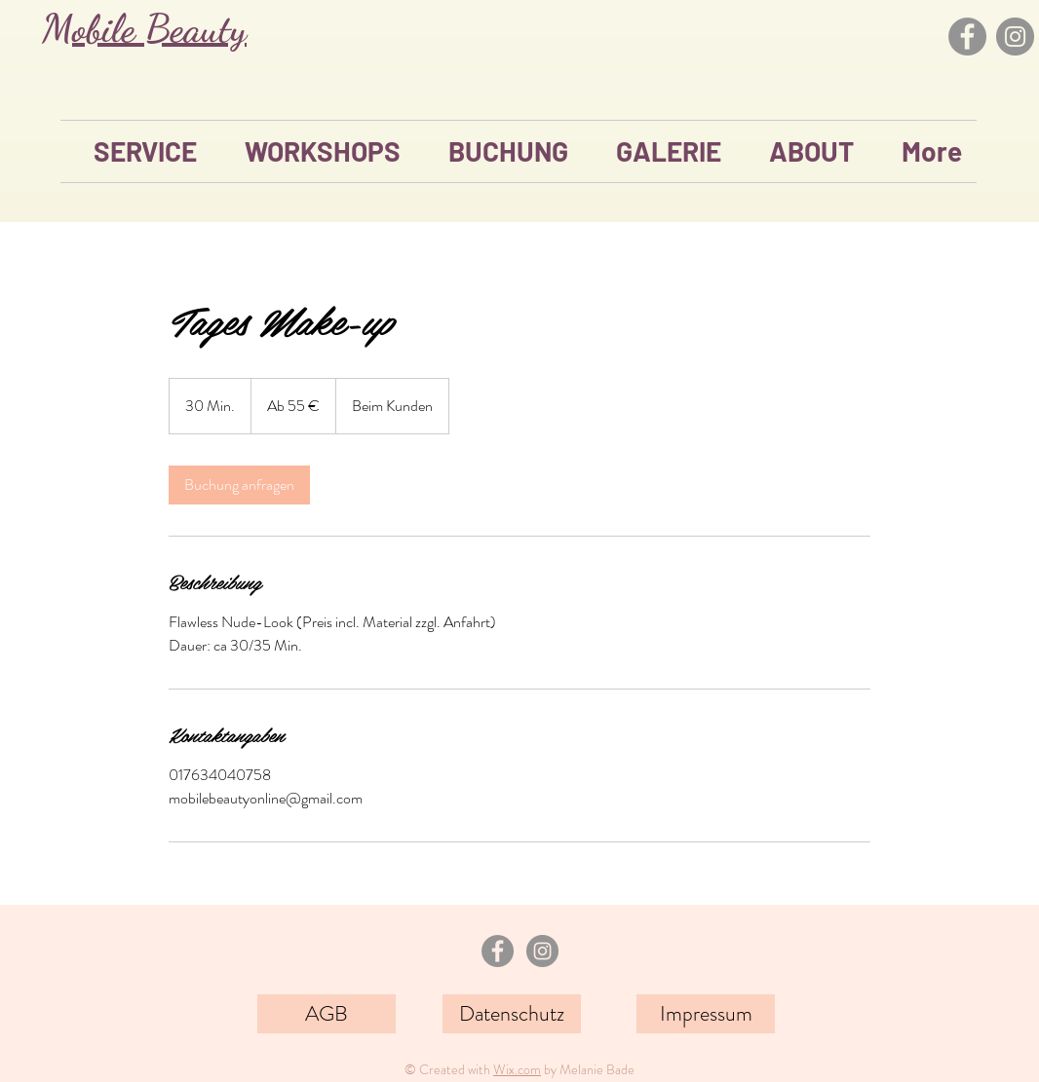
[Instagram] (1015, 37)
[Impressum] (705, 1013)
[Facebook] (967, 37)
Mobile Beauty (144, 28)
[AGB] (326, 1013)
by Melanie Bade (588, 1069)
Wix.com (517, 1069)
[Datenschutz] (512, 1013)
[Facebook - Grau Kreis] (497, 951)
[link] (239, 485)
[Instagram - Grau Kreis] (542, 951)
